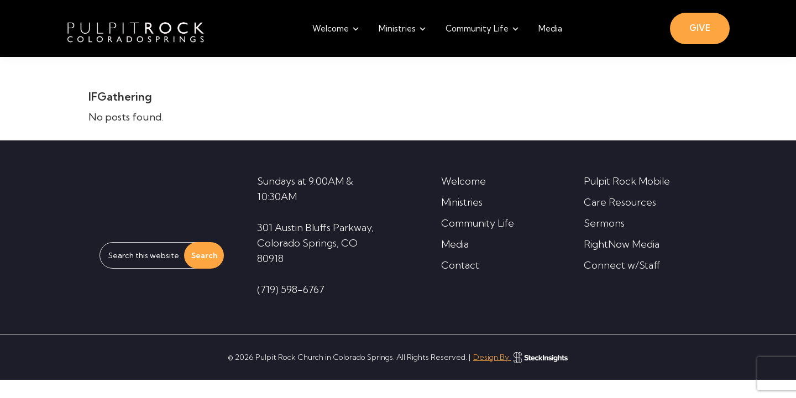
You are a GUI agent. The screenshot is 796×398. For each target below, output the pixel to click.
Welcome (463, 181)
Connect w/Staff (622, 265)
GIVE (699, 28)
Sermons (604, 223)
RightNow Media (621, 244)
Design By (520, 357)
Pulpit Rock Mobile (627, 181)
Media (455, 244)
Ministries (462, 202)
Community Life (477, 223)
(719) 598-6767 (290, 289)
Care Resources (620, 202)
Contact (460, 265)
